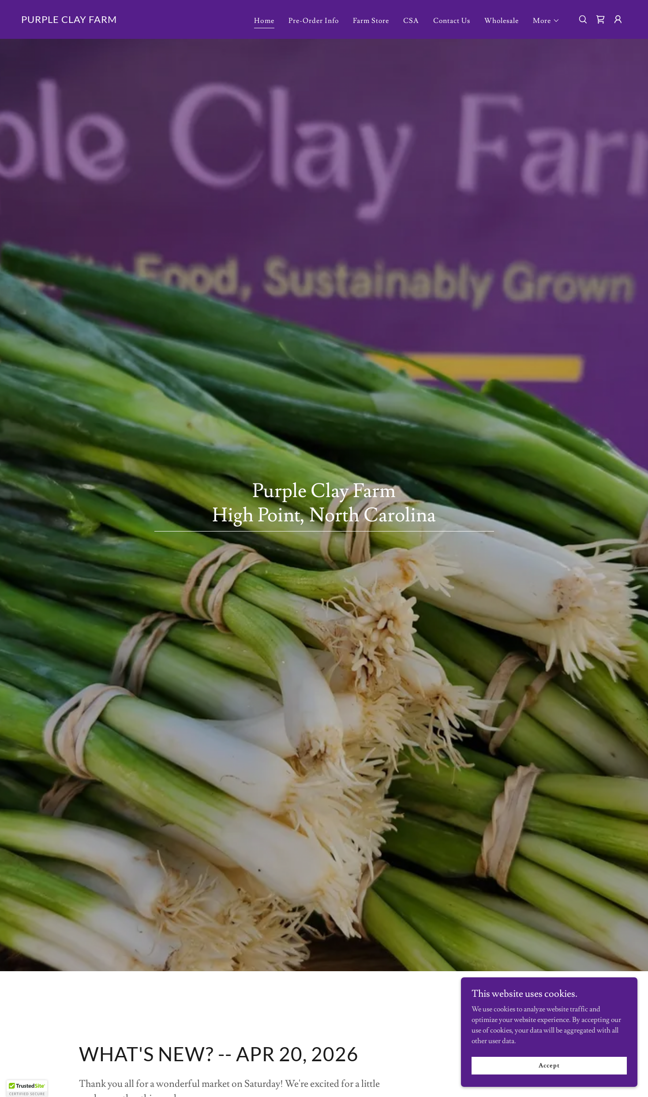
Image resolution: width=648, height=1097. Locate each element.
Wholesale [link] (501, 20)
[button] (546, 20)
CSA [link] (411, 20)
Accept (549, 1065)
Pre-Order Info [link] (313, 20)
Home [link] (264, 20)
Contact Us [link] (451, 20)
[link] (69, 20)
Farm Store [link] (371, 20)
